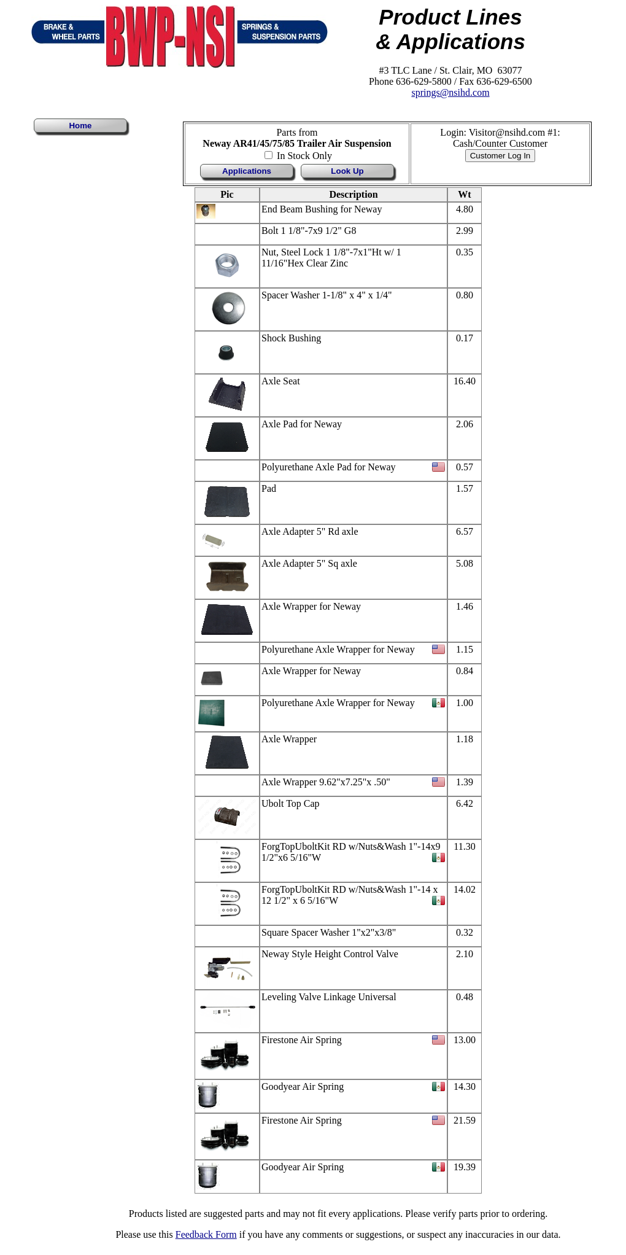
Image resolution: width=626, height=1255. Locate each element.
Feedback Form (206, 1234)
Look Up (347, 171)
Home (80, 125)
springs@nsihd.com (450, 92)
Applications (246, 171)
